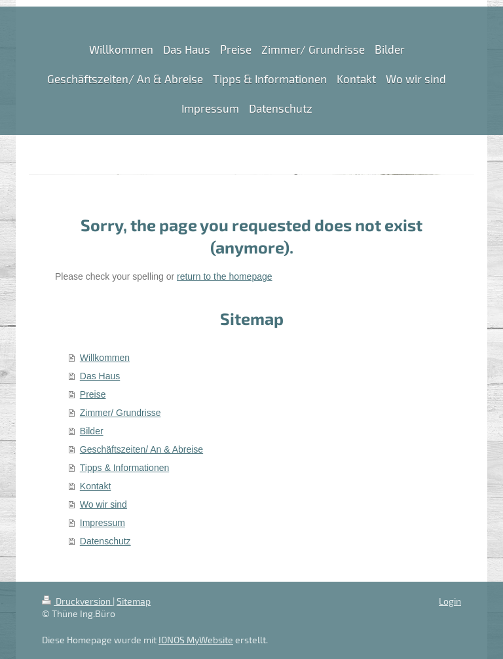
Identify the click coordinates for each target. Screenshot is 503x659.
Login (450, 601)
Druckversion (77, 601)
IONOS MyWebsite (195, 639)
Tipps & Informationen (124, 467)
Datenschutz (105, 541)
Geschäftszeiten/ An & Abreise (141, 449)
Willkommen (105, 357)
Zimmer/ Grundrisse (120, 412)
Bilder (91, 431)
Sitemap (134, 601)
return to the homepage (224, 276)
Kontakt (95, 486)
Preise (93, 394)
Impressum (102, 523)
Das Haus (100, 376)
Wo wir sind (103, 504)
